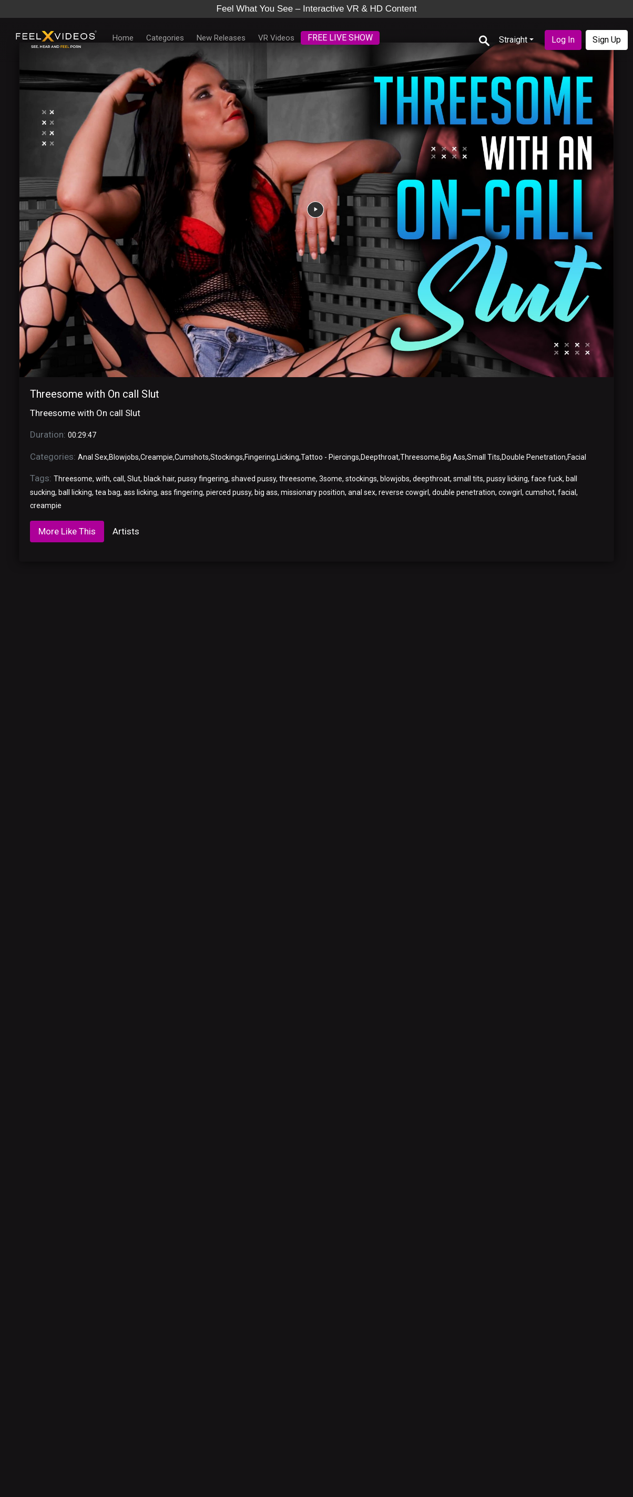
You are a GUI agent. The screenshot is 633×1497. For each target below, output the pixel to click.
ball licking (75, 492)
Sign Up (607, 40)
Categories (165, 38)
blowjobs (395, 478)
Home (123, 38)
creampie (46, 505)
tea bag (107, 492)
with (103, 478)
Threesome (419, 457)
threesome (297, 478)
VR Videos (276, 38)
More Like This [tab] (67, 531)
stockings (361, 478)
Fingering (259, 457)
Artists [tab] (126, 531)
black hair (159, 478)
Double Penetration (534, 457)
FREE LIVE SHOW (340, 38)
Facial (576, 457)
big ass (266, 492)
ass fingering (181, 492)
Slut (133, 478)
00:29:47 (82, 435)
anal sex (361, 492)
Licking (288, 457)
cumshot (540, 492)
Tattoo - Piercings (330, 457)
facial (567, 492)
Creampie (156, 457)
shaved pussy (253, 478)
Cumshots (192, 457)
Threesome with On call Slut (94, 394)
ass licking (140, 492)
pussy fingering (203, 478)
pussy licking (507, 478)
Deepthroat (380, 457)
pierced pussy (228, 492)
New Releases (221, 38)
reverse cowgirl (404, 492)
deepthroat (431, 478)
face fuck (547, 478)
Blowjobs (124, 457)
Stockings (226, 457)
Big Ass (453, 457)
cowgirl (510, 492)
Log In (563, 40)
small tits (468, 478)
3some (330, 478)
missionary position (313, 492)
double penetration (463, 492)
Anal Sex (92, 457)
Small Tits (483, 457)
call (118, 478)
